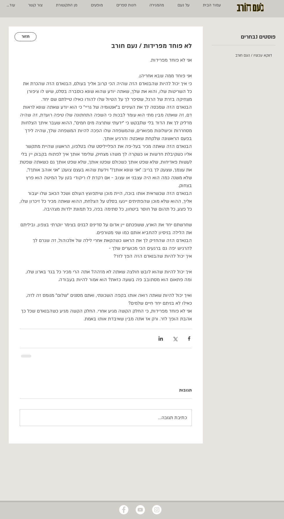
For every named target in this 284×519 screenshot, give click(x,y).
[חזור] (25, 36)
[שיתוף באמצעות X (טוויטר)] (175, 338)
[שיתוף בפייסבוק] (189, 338)
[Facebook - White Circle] (123, 509)
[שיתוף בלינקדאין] (160, 338)
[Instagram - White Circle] (156, 509)
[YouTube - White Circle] (140, 509)
